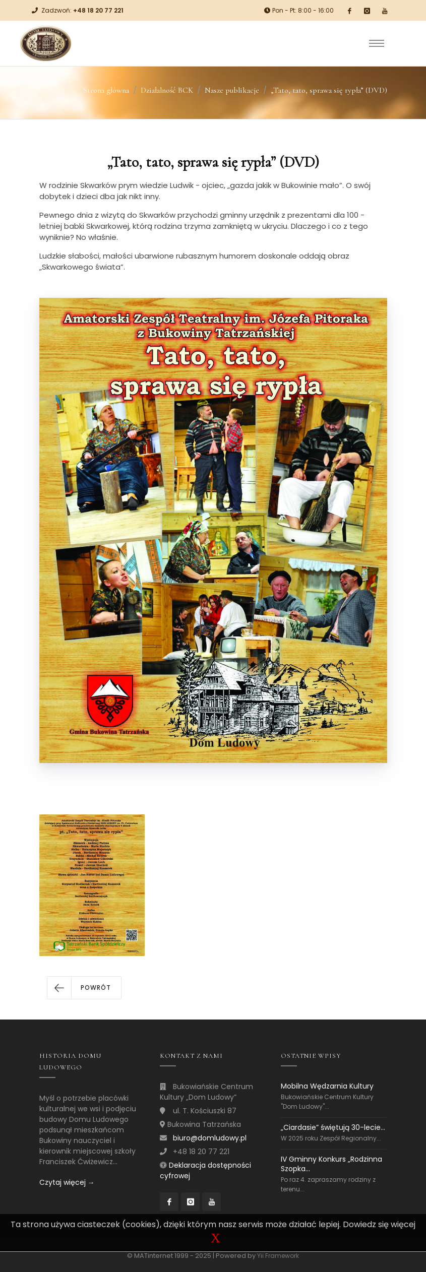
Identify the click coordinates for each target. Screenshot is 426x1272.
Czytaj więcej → (67, 1182)
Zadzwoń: (82, 10)
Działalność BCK (167, 90)
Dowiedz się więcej (379, 1224)
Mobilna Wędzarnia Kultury (327, 1086)
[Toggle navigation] (377, 43)
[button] (84, 987)
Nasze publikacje (232, 90)
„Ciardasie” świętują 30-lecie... (333, 1127)
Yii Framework (278, 1255)
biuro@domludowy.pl (210, 1138)
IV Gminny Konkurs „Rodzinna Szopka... (331, 1164)
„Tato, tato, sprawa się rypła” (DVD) (329, 90)
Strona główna (106, 90)
